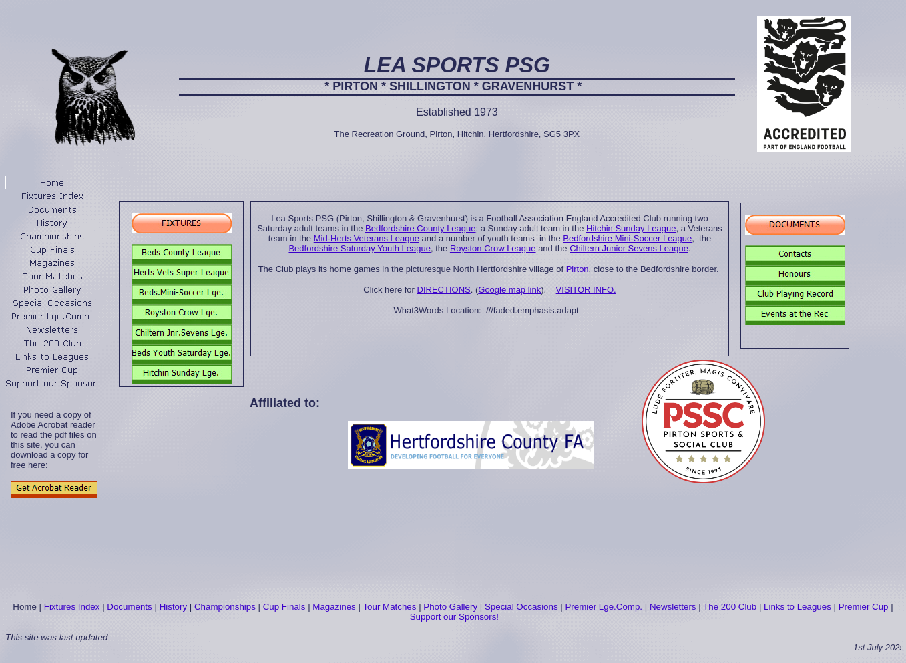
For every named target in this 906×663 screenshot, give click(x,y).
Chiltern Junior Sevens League (629, 248)
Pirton (577, 269)
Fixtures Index (72, 607)
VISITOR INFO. (586, 290)
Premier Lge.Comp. (603, 607)
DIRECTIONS (444, 290)
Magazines (333, 607)
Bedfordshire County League (420, 228)
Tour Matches (389, 607)
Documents (129, 607)
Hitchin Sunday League (631, 228)
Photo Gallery (450, 607)
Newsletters (673, 607)
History (173, 607)
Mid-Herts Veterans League (366, 238)
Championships (225, 607)
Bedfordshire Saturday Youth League (359, 248)
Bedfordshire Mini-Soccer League (627, 238)
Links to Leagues (797, 607)
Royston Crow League (493, 248)
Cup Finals (284, 607)
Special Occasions (521, 607)
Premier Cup (864, 607)
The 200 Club (729, 607)
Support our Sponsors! (454, 617)
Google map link (509, 290)
